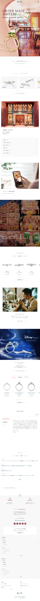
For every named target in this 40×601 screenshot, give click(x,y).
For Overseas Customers (20, 520)
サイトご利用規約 (4, 583)
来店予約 (30, 500)
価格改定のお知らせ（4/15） (6, 470)
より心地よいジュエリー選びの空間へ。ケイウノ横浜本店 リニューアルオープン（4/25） (17, 475)
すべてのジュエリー (6, 549)
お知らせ (17, 455)
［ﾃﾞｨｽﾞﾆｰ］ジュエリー (26, 377)
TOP (20, 495)
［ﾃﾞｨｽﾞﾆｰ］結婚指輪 (20, 377)
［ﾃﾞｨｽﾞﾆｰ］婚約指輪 (13, 377)
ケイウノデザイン (15, 73)
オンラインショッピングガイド (6, 585)
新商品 (21, 455)
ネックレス (4, 574)
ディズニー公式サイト (22, 597)
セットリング (5, 544)
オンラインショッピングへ (20, 63)
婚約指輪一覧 (20, 279)
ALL (13, 455)
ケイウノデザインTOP (20, 93)
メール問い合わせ (21, 509)
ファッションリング (6, 551)
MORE (20, 241)
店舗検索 (10, 500)
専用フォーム (16, 514)
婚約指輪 (14, 256)
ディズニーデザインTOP (20, 370)
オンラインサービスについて (8, 193)
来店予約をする (5, 133)
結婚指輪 (19, 256)
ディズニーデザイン (24, 73)
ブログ (21, 587)
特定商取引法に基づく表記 (24, 585)
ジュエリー (25, 256)
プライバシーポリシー (23, 583)
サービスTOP (19, 321)
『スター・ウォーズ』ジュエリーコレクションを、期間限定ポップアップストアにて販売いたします (19, 460)
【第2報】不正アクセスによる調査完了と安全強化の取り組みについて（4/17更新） (16, 465)
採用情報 (2, 587)
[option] (20, 28)
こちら (23, 518)
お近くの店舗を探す (6, 132)
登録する (20, 532)
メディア (26, 455)
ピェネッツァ (4, 425)
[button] (36, 414)
